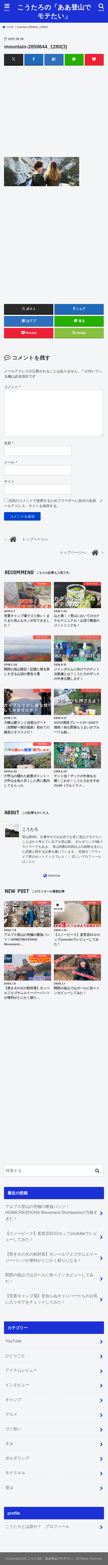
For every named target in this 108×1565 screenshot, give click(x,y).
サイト (9, 481)
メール (10, 462)
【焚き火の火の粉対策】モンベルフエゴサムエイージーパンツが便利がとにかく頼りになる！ (51, 1257)
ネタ (9, 1443)
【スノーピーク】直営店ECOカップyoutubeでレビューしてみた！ (51, 1236)
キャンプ (13, 1399)
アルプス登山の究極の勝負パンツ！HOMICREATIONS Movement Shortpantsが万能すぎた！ (51, 1212)
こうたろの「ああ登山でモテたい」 (54, 11)
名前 (8, 443)
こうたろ (30, 829)
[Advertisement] (54, 116)
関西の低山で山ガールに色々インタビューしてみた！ (49, 1278)
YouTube (13, 1341)
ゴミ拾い (13, 1428)
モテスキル (15, 1472)
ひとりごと (15, 1355)
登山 (9, 1487)
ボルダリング (17, 1458)
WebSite (54, 875)
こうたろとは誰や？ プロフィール (37, 1526)
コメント (12, 387)
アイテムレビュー (21, 1370)
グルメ (11, 1414)
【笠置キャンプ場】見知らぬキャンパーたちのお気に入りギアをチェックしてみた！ (51, 1298)
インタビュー (17, 1385)
